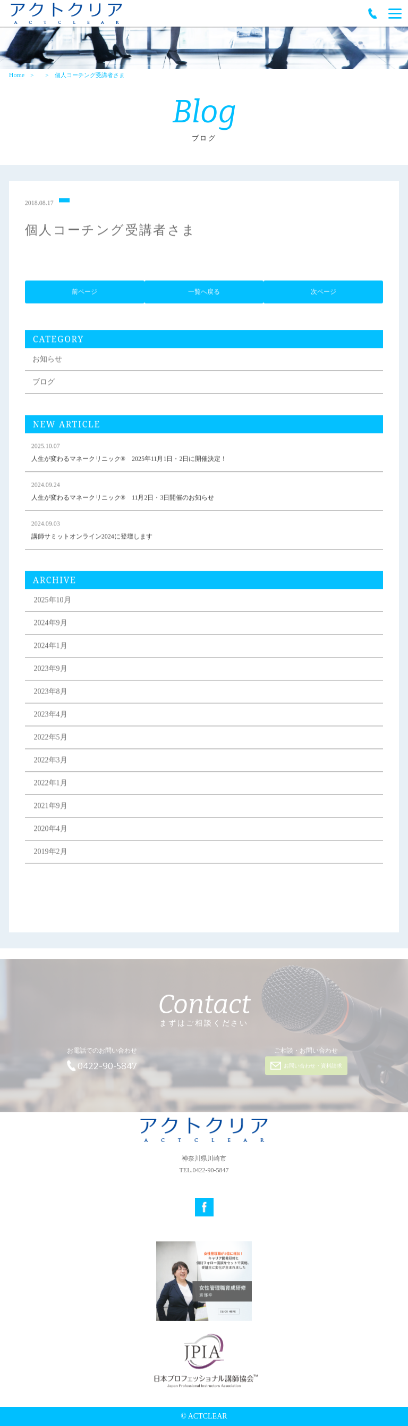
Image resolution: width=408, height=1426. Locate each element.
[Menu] (395, 13)
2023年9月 (50, 670)
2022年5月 (50, 739)
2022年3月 (50, 761)
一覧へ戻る (204, 293)
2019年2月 (50, 853)
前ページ (84, 293)
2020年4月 (50, 830)
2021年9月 (50, 807)
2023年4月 (50, 716)
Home (16, 75)
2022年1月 (50, 784)
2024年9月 (50, 624)
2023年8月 (50, 693)
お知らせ (47, 360)
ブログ (43, 383)
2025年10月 (52, 601)
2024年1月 (50, 647)
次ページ (323, 293)
